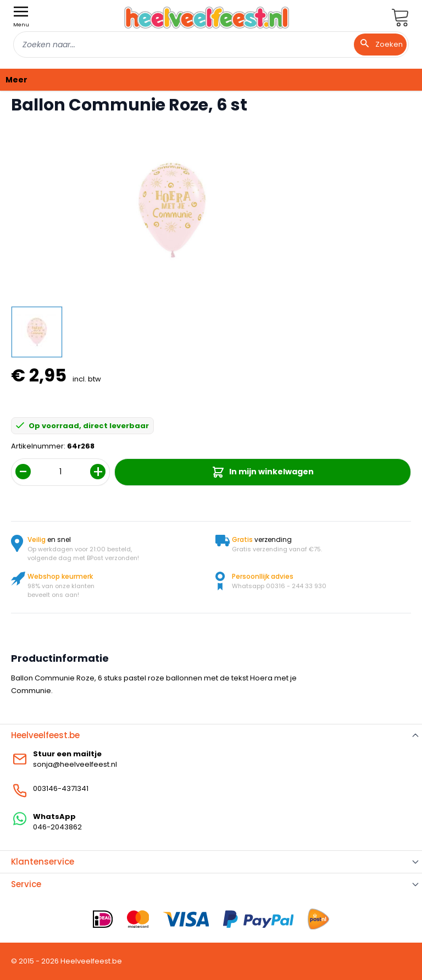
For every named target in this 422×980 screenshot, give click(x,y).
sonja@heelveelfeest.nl (75, 764)
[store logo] (206, 17)
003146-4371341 (60, 788)
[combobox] (211, 44)
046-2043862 (57, 827)
